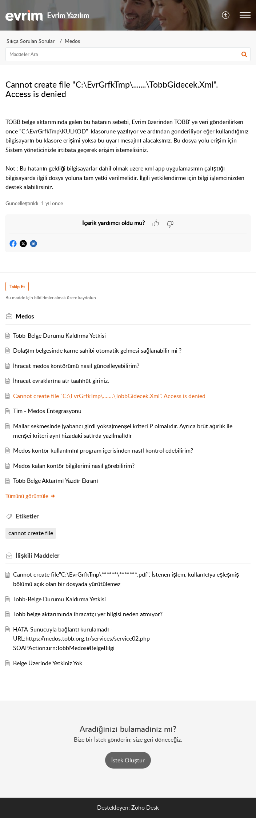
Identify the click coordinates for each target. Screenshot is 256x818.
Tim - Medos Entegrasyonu (47, 411)
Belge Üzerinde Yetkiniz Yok (47, 663)
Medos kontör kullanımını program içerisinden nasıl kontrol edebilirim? (103, 450)
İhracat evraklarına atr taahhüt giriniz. (61, 381)
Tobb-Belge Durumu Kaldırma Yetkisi (59, 336)
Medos (72, 40)
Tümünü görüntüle (30, 496)
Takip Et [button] (17, 287)
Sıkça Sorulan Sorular (31, 40)
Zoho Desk (145, 807)
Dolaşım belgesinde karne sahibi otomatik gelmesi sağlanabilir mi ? (97, 350)
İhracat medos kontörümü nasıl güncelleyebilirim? (76, 366)
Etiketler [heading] (27, 516)
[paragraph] (128, 150)
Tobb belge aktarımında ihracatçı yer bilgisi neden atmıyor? (88, 614)
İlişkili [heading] (38, 556)
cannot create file (30, 533)
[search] (128, 54)
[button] (226, 15)
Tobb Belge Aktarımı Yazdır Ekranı (55, 481)
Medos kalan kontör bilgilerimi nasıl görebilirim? (74, 466)
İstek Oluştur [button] (128, 760)
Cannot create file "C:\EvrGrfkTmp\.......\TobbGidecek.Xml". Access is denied (109, 396)
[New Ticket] (128, 760)
